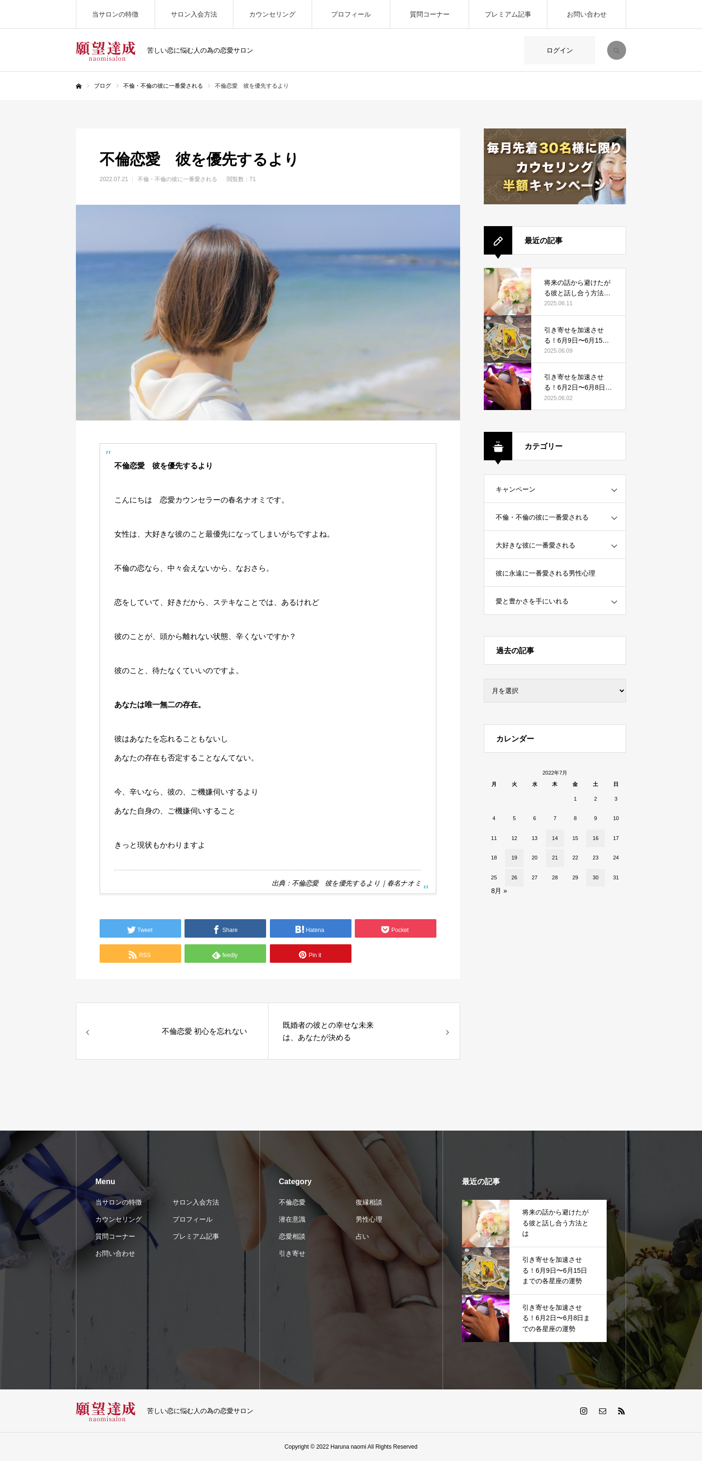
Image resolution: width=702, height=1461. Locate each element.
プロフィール (351, 14)
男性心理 (369, 1219)
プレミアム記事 (508, 14)
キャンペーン (516, 489)
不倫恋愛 (292, 1202)
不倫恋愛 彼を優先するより (336, 883)
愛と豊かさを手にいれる (532, 601)
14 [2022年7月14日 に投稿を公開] (555, 838)
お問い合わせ (587, 14)
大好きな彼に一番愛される (535, 545)
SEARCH (616, 50)
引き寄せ (292, 1253)
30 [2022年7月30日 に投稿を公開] (596, 877)
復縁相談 (369, 1202)
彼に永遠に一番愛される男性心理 (545, 573)
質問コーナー (430, 14)
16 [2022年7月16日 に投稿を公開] (596, 838)
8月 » (499, 891)
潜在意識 (292, 1219)
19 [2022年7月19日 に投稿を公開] (514, 857)
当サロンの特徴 (115, 14)
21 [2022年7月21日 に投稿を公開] (555, 857)
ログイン (559, 50)
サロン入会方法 (194, 14)
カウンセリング (272, 14)
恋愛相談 (292, 1236)
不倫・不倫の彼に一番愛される (177, 179)
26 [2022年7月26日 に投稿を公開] (514, 877)
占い (362, 1236)
